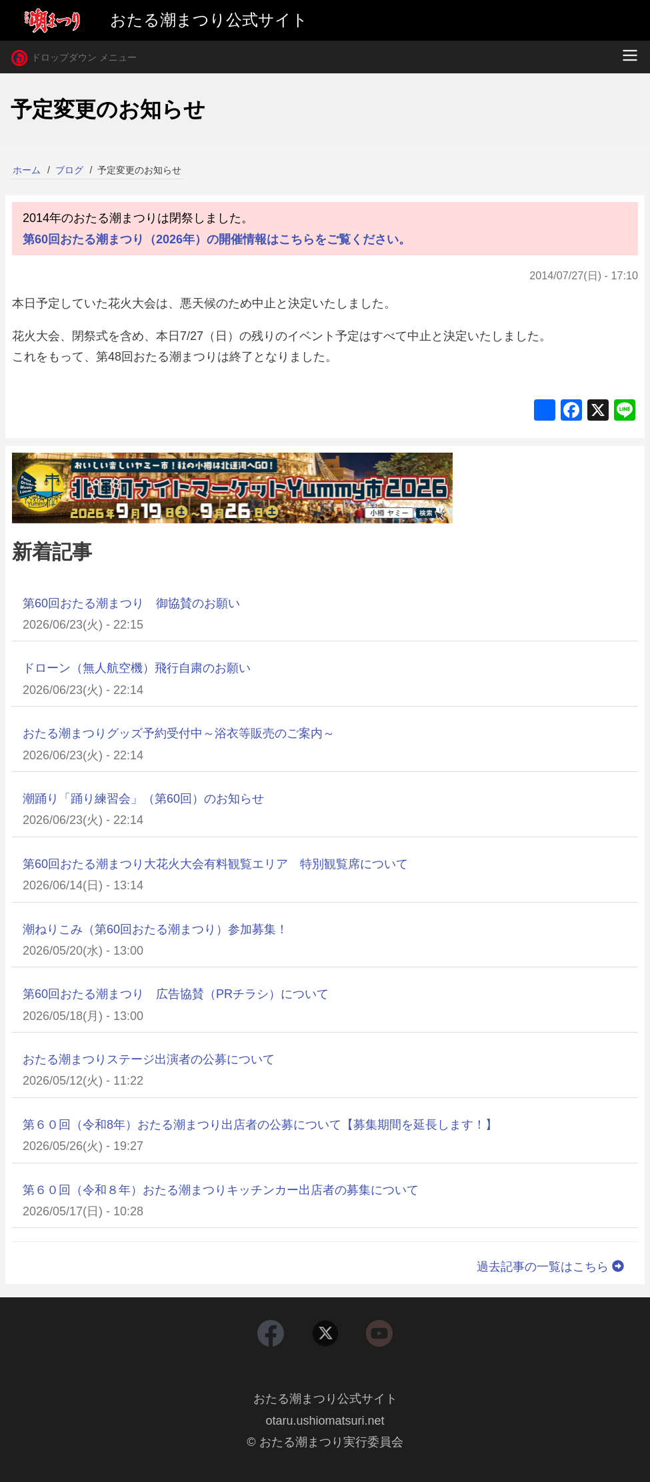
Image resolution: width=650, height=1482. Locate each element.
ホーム (27, 170)
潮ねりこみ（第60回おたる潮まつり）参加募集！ (155, 929)
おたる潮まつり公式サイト (325, 1398)
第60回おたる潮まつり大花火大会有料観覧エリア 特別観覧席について (215, 864)
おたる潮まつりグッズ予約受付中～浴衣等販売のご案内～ (179, 733)
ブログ (69, 170)
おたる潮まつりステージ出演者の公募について (149, 1059)
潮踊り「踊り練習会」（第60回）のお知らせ (143, 798)
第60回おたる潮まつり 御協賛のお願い (131, 603)
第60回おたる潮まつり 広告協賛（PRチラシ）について (176, 994)
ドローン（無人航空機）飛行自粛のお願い (137, 668)
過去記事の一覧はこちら (552, 1266)
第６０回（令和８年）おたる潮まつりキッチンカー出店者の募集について (221, 1190)
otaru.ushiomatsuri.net (324, 1420)
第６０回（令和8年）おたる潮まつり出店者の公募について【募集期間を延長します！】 (260, 1124)
